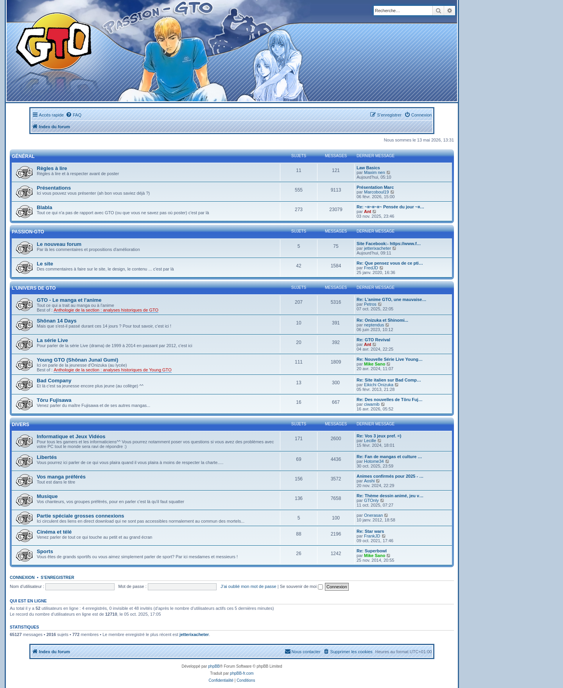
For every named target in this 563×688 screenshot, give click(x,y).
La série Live (52, 340)
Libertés (47, 457)
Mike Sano (374, 364)
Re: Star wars (370, 531)
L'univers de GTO (34, 288)
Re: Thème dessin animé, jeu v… (390, 495)
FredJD (371, 267)
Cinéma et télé (54, 532)
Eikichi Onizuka (378, 384)
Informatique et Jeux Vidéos (71, 436)
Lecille (370, 440)
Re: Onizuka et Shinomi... (382, 320)
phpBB (214, 666)
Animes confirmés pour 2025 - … (390, 476)
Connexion (22, 577)
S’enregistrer (57, 577)
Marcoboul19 (376, 192)
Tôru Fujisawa (54, 400)
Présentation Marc (375, 187)
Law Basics (368, 167)
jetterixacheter (377, 248)
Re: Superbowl (372, 550)
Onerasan (373, 515)
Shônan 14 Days (57, 321)
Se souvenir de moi (301, 586)
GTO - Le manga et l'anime (69, 300)
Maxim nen (374, 172)
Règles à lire (52, 168)
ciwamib (372, 404)
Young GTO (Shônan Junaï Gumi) (77, 360)
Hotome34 (374, 461)
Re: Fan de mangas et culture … (389, 456)
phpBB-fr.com (242, 673)
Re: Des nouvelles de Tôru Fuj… (390, 399)
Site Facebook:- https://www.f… (389, 243)
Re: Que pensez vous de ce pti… (390, 263)
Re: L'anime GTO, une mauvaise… (391, 299)
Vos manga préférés (61, 477)
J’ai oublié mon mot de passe (248, 586)
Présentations (54, 188)
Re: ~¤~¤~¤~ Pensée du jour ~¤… (390, 206)
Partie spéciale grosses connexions (80, 516)
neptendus (374, 324)
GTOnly (371, 500)
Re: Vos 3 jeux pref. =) (379, 436)
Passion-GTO (28, 232)
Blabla (44, 207)
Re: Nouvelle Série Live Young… (390, 359)
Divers (20, 424)
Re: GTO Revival (373, 339)
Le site (45, 264)
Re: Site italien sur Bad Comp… (389, 380)
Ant (367, 211)
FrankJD (372, 536)
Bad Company (54, 380)
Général (23, 156)
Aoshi (369, 480)
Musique (47, 496)
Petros (370, 304)
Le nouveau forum (59, 244)
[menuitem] (73, 115)
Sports (45, 551)
